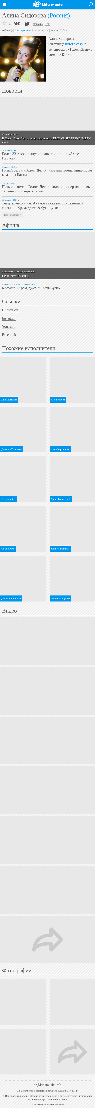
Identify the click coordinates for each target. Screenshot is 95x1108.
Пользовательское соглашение (47, 1104)
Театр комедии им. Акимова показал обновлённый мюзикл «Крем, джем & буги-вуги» (42, 205)
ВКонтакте (10, 310)
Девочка (38, 24)
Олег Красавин (23, 30)
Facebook (9, 335)
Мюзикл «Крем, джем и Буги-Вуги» (31, 288)
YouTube (8, 327)
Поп (47, 24)
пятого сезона (75, 44)
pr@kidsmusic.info (47, 1085)
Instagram (9, 318)
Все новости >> (12, 214)
